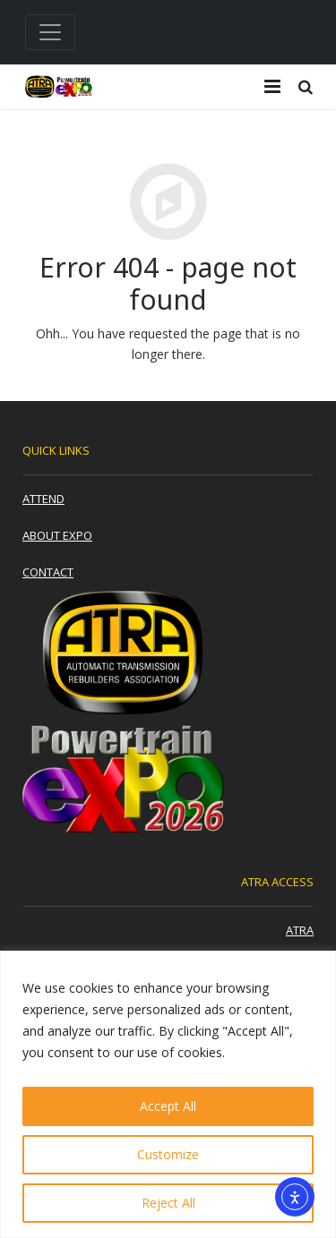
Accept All (168, 1105)
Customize (168, 1154)
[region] (168, 1094)
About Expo (57, 535)
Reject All (168, 1202)
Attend (43, 499)
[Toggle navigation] (50, 32)
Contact (47, 572)
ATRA (300, 930)
